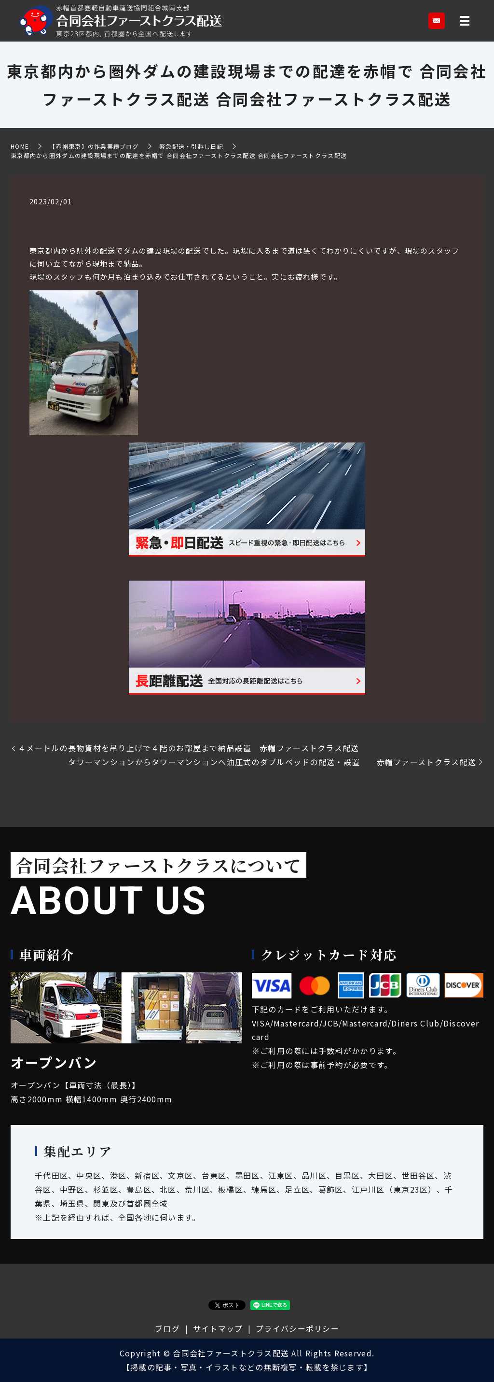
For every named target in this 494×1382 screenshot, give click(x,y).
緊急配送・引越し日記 (191, 146)
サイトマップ (218, 1328)
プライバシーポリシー (297, 1328)
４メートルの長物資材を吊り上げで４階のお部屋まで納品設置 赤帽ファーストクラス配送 (188, 748)
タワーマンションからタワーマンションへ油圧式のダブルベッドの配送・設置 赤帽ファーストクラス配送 (272, 762)
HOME (20, 146)
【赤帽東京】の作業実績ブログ (94, 146)
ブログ (167, 1328)
